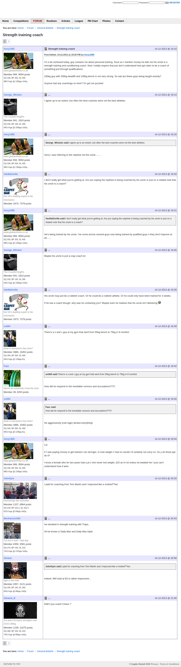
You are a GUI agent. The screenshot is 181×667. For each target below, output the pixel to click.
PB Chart (93, 21)
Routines (52, 21)
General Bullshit (45, 28)
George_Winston (13, 94)
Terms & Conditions (169, 664)
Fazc (6, 366)
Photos (107, 21)
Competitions (21, 21)
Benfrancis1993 (12, 518)
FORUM (37, 21)
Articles (65, 21)
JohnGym (9, 478)
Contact (119, 21)
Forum (30, 28)
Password (143, 2)
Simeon (8, 558)
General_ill (9, 598)
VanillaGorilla (11, 174)
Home (5, 21)
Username (117, 2)
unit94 (7, 326)
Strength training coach (68, 28)
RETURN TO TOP (12, 664)
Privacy (154, 664)
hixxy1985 (9, 48)
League (79, 21)
